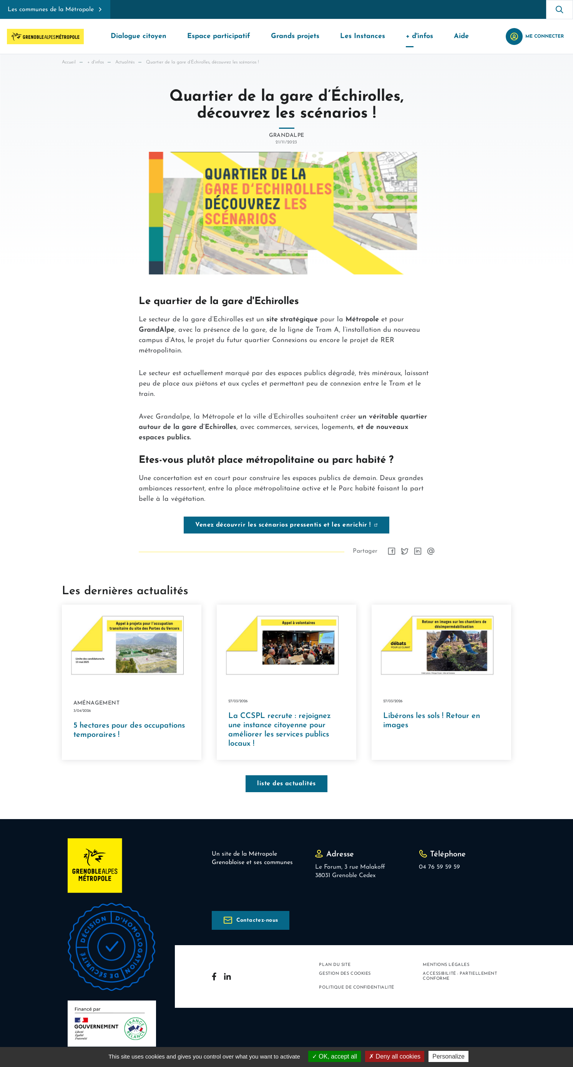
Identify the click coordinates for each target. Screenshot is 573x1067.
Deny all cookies (394, 1056)
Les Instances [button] (362, 36)
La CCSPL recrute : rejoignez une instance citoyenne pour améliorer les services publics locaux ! (279, 731)
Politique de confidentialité (356, 989)
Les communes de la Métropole (51, 10)
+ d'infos (95, 62)
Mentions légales (446, 966)
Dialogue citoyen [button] (138, 36)
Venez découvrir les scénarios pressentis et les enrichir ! (283, 525)
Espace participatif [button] (218, 36)
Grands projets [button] (295, 36)
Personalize (448, 1056)
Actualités (125, 62)
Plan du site (334, 966)
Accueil (69, 62)
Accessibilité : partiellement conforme (460, 977)
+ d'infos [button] (419, 36)
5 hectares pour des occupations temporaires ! (129, 731)
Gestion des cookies (344, 975)
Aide (461, 36)
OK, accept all (334, 1056)
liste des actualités (286, 785)
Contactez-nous (257, 921)
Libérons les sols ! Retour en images (431, 721)
